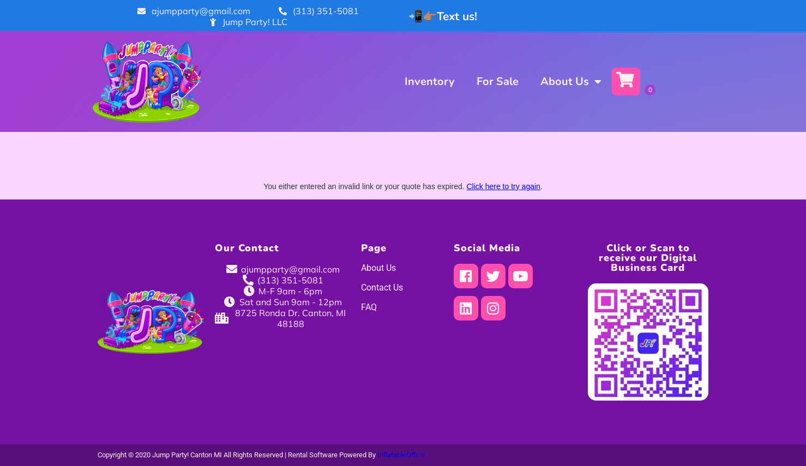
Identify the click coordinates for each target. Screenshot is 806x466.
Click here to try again (503, 186)
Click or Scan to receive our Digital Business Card (648, 257)
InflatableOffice (401, 455)
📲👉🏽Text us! (442, 16)
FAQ (369, 307)
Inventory (430, 81)
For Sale (498, 81)
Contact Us (382, 287)
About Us (570, 82)
